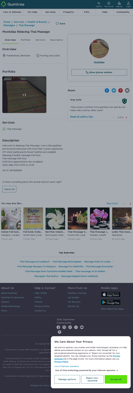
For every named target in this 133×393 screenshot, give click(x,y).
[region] (91, 362)
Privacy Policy (61, 361)
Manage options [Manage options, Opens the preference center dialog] (67, 379)
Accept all (116, 379)
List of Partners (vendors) (66, 366)
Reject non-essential (92, 379)
